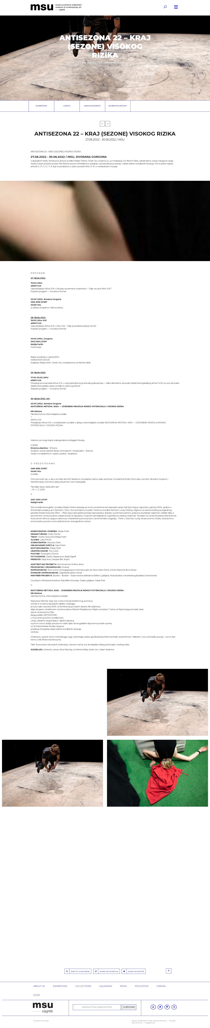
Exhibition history (118, 106)
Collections (83, 986)
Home (83, 62)
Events (66, 106)
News (123, 986)
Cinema (161, 986)
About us (39, 986)
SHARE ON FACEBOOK (105, 971)
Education (141, 986)
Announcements (92, 106)
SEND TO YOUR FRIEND (77, 971)
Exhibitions (41, 106)
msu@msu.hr (150, 1023)
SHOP (36, 995)
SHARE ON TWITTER (133, 971)
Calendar (105, 986)
